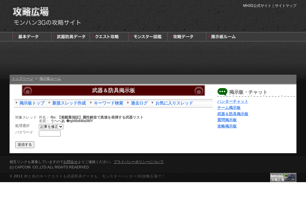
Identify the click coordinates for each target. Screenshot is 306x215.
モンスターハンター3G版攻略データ (186, 37)
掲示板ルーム (50, 78)
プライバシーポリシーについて (139, 162)
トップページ (22, 78)
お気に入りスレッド (174, 103)
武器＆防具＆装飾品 (70, 37)
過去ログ (139, 103)
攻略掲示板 (227, 126)
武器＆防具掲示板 (232, 114)
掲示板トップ (32, 103)
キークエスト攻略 (109, 37)
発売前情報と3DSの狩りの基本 (32, 37)
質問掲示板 (227, 120)
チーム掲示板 (229, 107)
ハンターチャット (232, 101)
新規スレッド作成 (69, 103)
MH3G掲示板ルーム (224, 37)
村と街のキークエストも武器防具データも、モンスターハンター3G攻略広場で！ (95, 176)
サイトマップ (285, 6)
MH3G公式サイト (257, 6)
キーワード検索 (108, 103)
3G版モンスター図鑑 (147, 37)
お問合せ (70, 162)
